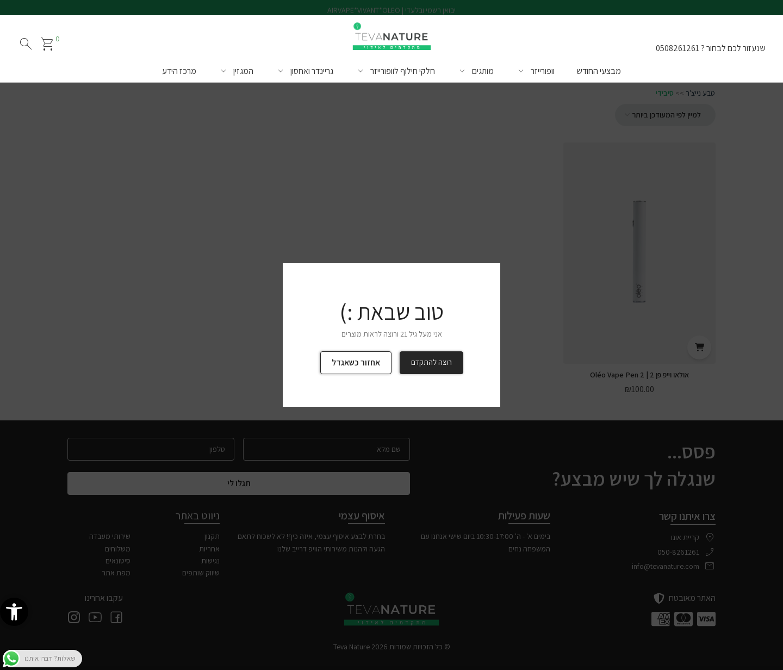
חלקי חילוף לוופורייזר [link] (402, 71)
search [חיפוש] (26, 44)
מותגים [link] (483, 71)
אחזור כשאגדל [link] (356, 362)
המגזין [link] (243, 71)
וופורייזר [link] (543, 71)
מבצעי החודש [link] (598, 71)
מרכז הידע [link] (179, 71)
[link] (14, 612)
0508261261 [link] (677, 48)
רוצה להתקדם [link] (431, 362)
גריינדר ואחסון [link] (311, 71)
